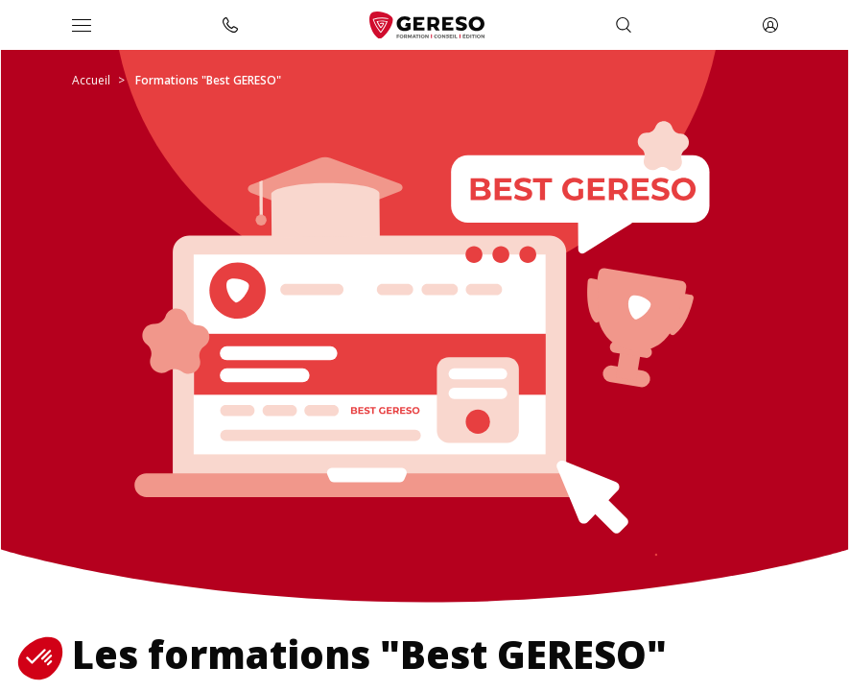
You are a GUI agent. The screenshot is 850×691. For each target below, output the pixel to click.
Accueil (91, 80)
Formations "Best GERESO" (208, 80)
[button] (40, 658)
